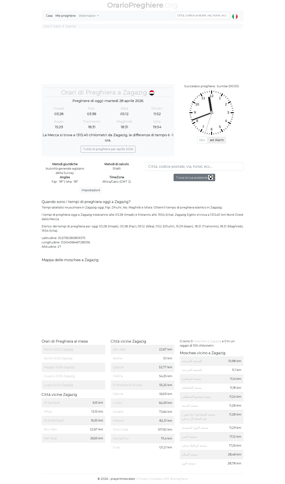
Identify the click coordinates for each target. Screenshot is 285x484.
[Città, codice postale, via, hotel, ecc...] (194, 166)
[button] (234, 13)
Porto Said (120, 429)
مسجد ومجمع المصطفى (196, 396)
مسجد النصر (189, 436)
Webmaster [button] (88, 15)
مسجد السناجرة (191, 379)
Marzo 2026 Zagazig (58, 349)
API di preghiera (176, 479)
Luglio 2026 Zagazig (58, 385)
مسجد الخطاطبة (192, 387)
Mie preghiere (65, 15)
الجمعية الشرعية (192, 361)
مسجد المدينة (190, 405)
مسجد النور (189, 463)
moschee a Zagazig (207, 341)
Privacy (143, 479)
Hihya (48, 411)
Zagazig (70, 26)
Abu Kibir (50, 429)
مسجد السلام (190, 454)
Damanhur (121, 438)
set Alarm (217, 140)
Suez (116, 447)
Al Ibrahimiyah (54, 420)
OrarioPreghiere (135, 5)
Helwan (118, 420)
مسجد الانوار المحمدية (195, 427)
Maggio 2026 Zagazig (59, 367)
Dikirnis (118, 394)
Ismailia (118, 411)
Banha (117, 358)
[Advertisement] (142, 56)
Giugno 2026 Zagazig (59, 376)
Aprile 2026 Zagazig (58, 358)
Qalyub (118, 367)
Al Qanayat (52, 402)
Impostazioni (91, 190)
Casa (49, 15)
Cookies (156, 479)
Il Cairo (118, 403)
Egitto (57, 26)
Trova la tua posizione (194, 177)
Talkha (118, 376)
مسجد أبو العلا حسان (194, 445)
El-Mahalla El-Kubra (127, 385)
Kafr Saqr (50, 438)
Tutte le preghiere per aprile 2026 (108, 149)
